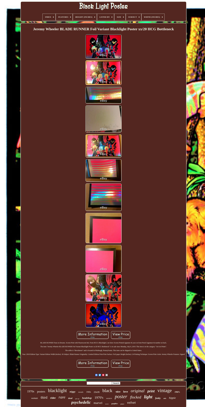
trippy (72, 391)
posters (41, 391)
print (151, 391)
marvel (98, 403)
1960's (177, 392)
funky (158, 398)
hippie (172, 397)
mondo (80, 392)
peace (122, 404)
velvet (131, 402)
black (107, 390)
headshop (87, 398)
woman (34, 398)
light (148, 396)
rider (53, 397)
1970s (30, 391)
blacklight (57, 390)
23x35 (97, 392)
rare (62, 397)
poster (121, 396)
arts (164, 398)
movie (107, 404)
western (109, 398)
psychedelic (81, 402)
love (125, 391)
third (44, 397)
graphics (114, 404)
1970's (99, 397)
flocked (135, 397)
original (137, 390)
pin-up (77, 398)
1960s (88, 392)
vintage (164, 390)
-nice (117, 391)
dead (70, 398)
